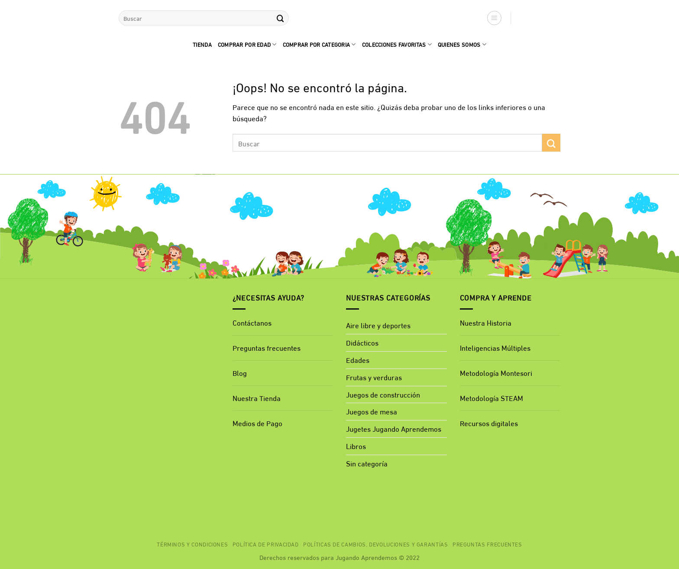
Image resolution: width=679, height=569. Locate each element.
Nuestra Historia (485, 322)
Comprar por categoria (319, 44)
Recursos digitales (490, 422)
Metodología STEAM (491, 397)
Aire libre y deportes (378, 325)
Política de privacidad (266, 544)
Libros (356, 445)
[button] (494, 18)
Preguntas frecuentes (267, 347)
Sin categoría (367, 463)
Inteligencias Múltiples (495, 347)
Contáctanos (252, 322)
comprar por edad (247, 44)
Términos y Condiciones (192, 544)
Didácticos (362, 342)
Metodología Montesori (496, 372)
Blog (240, 372)
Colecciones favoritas (397, 44)
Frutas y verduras (374, 377)
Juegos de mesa (371, 411)
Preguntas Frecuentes (487, 544)
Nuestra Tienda (257, 397)
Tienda (202, 44)
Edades (357, 359)
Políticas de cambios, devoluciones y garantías (375, 544)
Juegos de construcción (383, 394)
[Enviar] (280, 18)
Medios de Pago (257, 422)
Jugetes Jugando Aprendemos (393, 428)
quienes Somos (462, 44)
